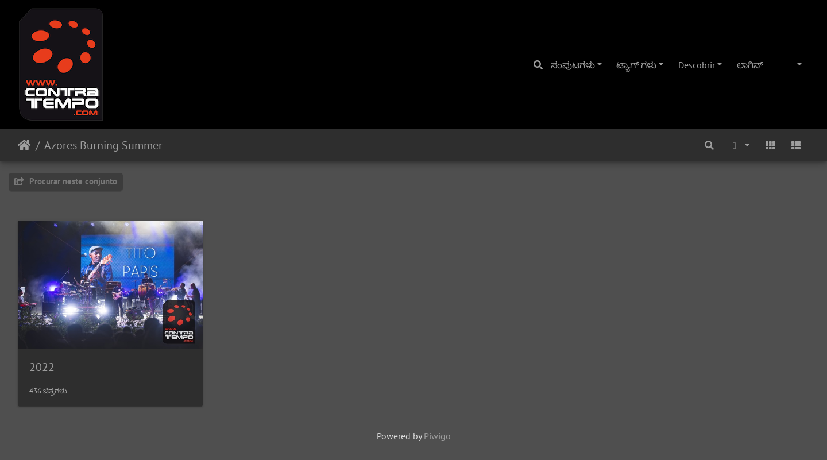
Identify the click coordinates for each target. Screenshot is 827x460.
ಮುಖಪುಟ (24, 145)
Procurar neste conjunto (65, 181)
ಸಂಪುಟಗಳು (573, 65)
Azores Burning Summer (103, 145)
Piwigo (437, 436)
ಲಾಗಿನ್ (750, 65)
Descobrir (696, 65)
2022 (42, 367)
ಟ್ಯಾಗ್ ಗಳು (636, 65)
